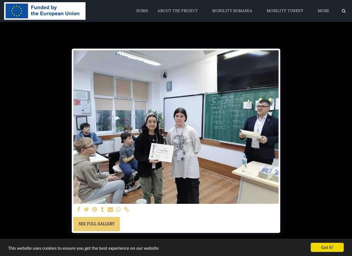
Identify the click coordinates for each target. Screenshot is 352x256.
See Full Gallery (97, 223)
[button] (180, 11)
